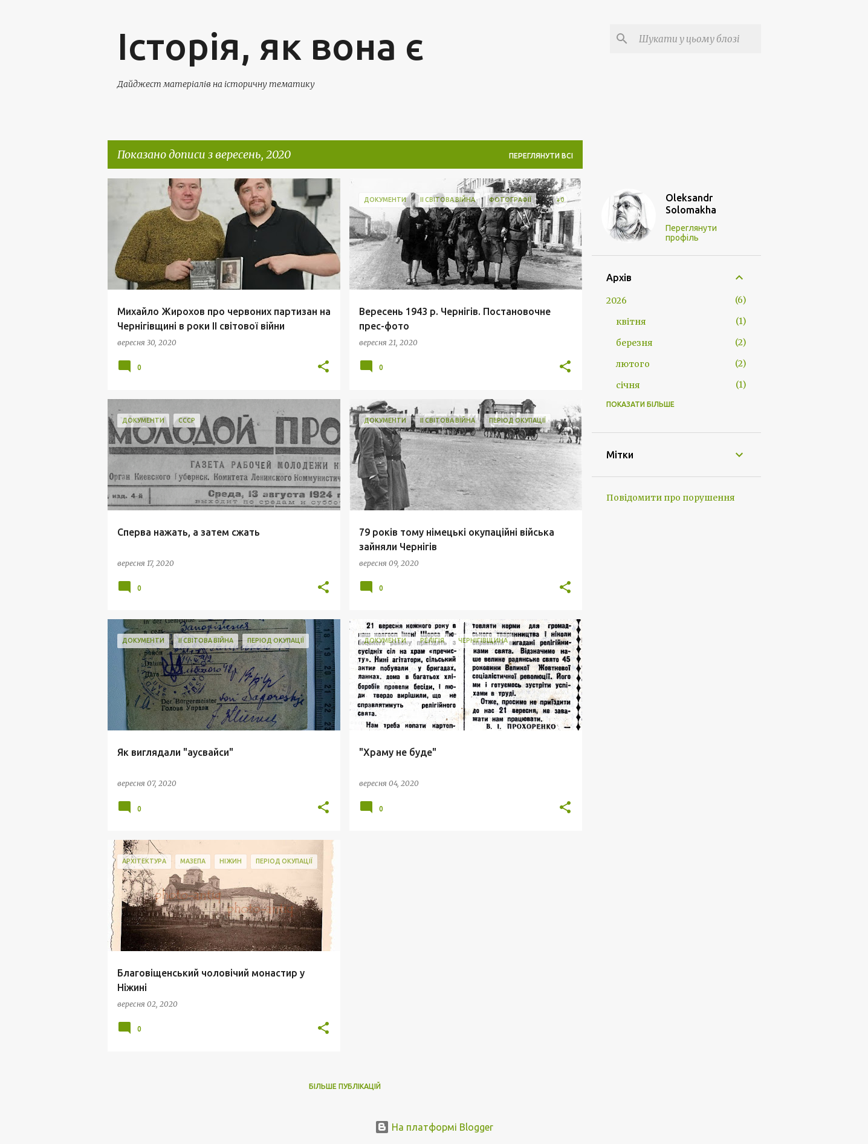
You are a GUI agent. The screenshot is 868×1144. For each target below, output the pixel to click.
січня (628, 385)
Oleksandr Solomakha (691, 203)
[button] (323, 367)
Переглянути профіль (691, 232)
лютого (633, 364)
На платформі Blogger (434, 1127)
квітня (631, 321)
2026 (616, 300)
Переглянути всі (541, 156)
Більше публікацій (345, 1086)
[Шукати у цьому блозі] (697, 38)
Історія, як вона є (270, 46)
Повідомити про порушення (670, 497)
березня (634, 342)
